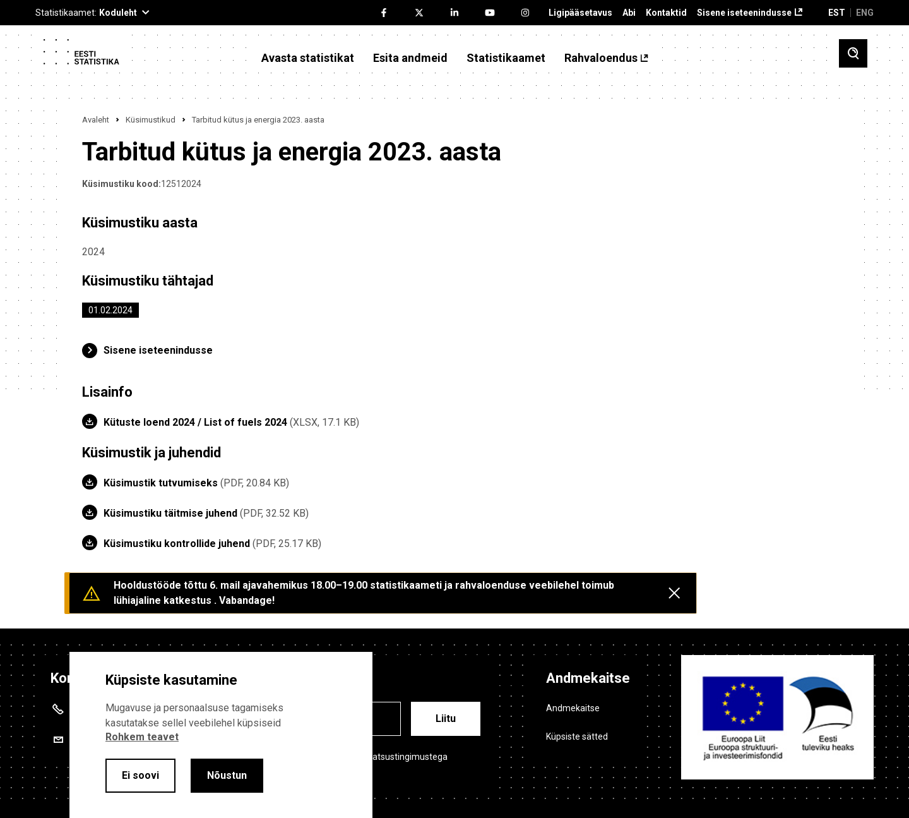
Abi (629, 13)
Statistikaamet (505, 58)
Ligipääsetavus (580, 13)
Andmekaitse (573, 708)
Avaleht (95, 119)
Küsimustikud (150, 119)
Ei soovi (140, 775)
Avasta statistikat (307, 58)
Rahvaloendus (601, 58)
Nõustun (227, 775)
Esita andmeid (410, 58)
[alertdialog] (220, 735)
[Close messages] (674, 593)
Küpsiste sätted (577, 736)
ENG (865, 13)
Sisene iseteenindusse (744, 13)
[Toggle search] (853, 53)
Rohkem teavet (142, 737)
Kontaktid (666, 13)
